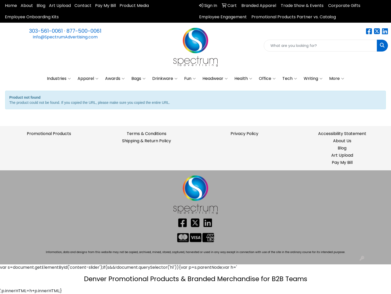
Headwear (215, 78)
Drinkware (164, 78)
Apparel (88, 78)
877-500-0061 (83, 31)
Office (267, 78)
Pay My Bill (105, 6)
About (27, 6)
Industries (59, 78)
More (336, 78)
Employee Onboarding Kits (32, 17)
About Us (342, 141)
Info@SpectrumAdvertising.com (65, 37)
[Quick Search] (320, 46)
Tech (289, 78)
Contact (82, 6)
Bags (138, 78)
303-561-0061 (46, 31)
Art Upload (60, 6)
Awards (115, 78)
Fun (190, 78)
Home (11, 6)
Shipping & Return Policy (146, 141)
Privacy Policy (244, 134)
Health (243, 78)
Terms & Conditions (146, 134)
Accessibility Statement (342, 134)
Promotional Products (49, 134)
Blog (41, 6)
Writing (313, 78)
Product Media (134, 6)
